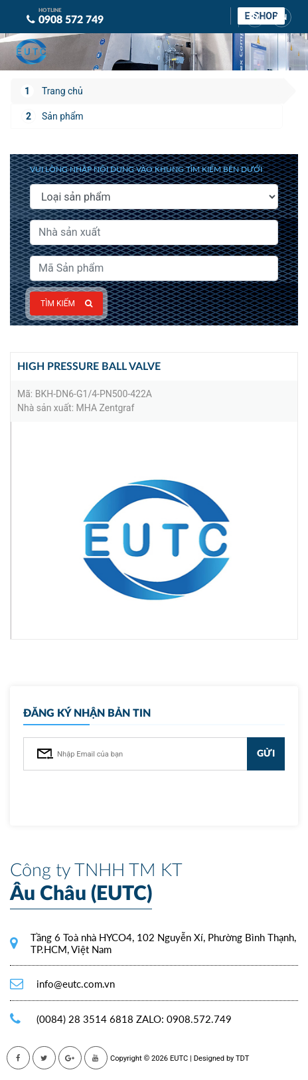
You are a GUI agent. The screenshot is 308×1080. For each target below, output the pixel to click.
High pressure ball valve (89, 366)
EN (281, 17)
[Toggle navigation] (275, 44)
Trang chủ (62, 91)
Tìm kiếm (66, 303)
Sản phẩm (63, 116)
